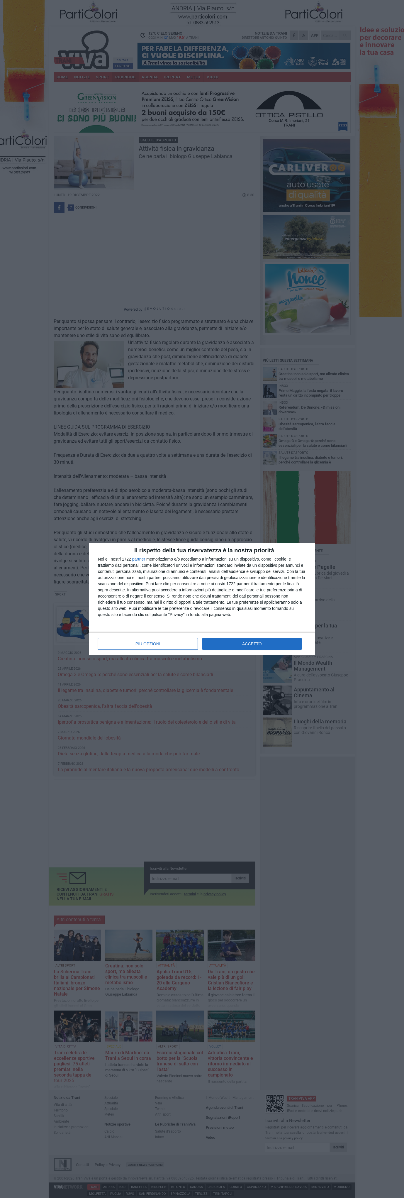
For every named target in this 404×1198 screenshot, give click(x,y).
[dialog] (202, 599)
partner (138, 559)
